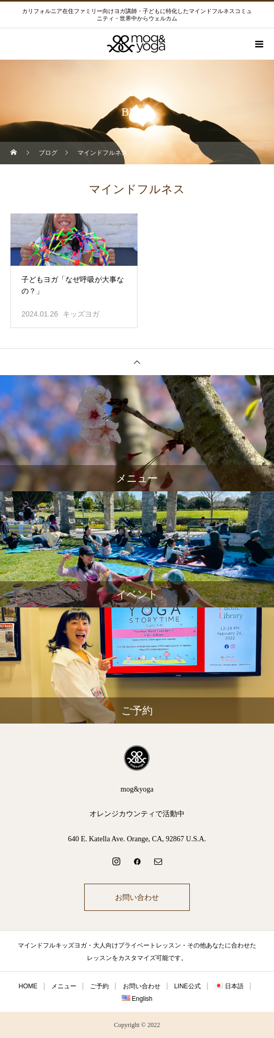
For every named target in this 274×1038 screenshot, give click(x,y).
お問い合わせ (137, 897)
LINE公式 (187, 986)
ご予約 (99, 986)
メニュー (63, 986)
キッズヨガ (81, 314)
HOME (28, 986)
